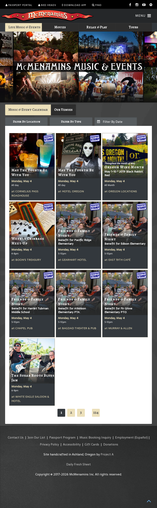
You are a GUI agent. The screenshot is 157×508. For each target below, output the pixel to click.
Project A (107, 454)
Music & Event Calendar (28, 109)
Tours (133, 27)
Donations (110, 444)
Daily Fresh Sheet (78, 464)
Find (97, 5)
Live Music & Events (24, 27)
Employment (124, 437)
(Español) (141, 437)
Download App (74, 5)
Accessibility (72, 444)
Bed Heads (47, 5)
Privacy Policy (49, 444)
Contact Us (16, 437)
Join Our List (36, 437)
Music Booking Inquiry (95, 437)
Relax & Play (96, 27)
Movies (60, 27)
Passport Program (62, 437)
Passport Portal (19, 5)
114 (96, 412)
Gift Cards (92, 444)
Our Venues (63, 109)
